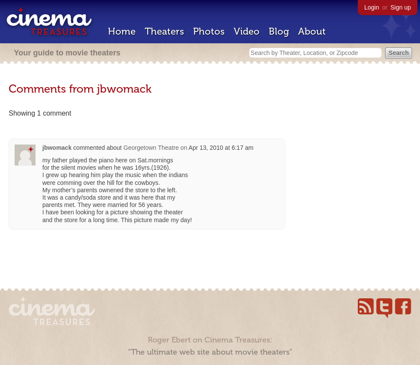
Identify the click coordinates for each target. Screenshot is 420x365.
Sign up (401, 7)
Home (122, 31)
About (312, 31)
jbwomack (57, 147)
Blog (279, 31)
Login (371, 7)
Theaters (164, 31)
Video (247, 31)
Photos (209, 31)
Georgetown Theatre (151, 147)
